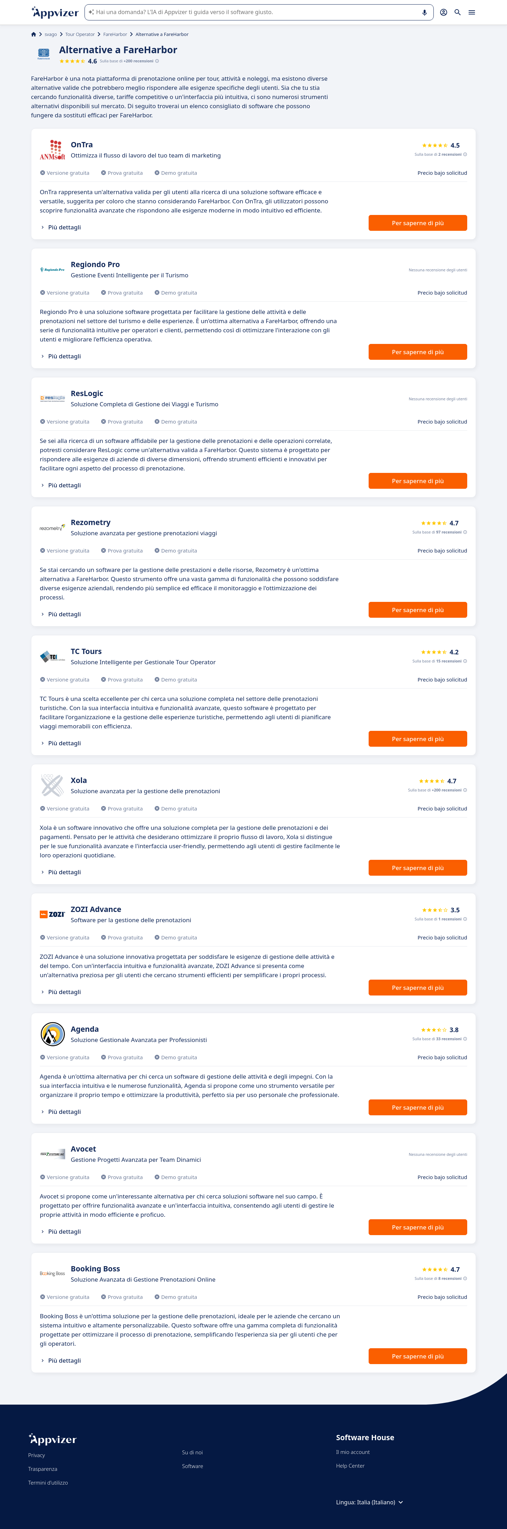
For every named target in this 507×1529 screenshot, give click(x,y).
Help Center (350, 1465)
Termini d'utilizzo (48, 1482)
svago (51, 34)
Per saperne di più (418, 223)
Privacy (36, 1455)
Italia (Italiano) (381, 1502)
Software (192, 1465)
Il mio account (353, 1451)
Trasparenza (42, 1468)
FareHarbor (115, 34)
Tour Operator (80, 34)
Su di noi (192, 1452)
